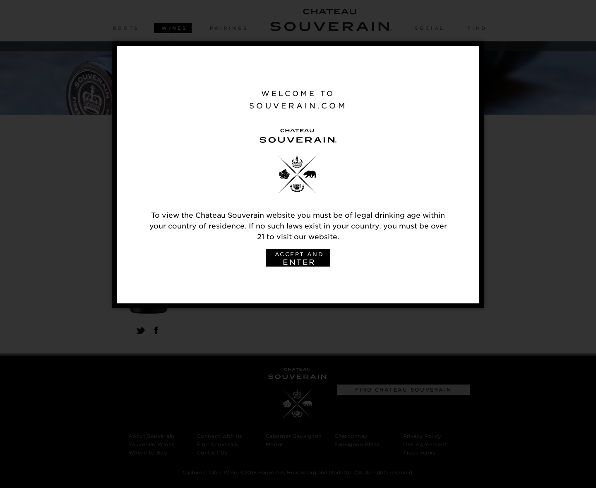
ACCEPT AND (299, 259)
